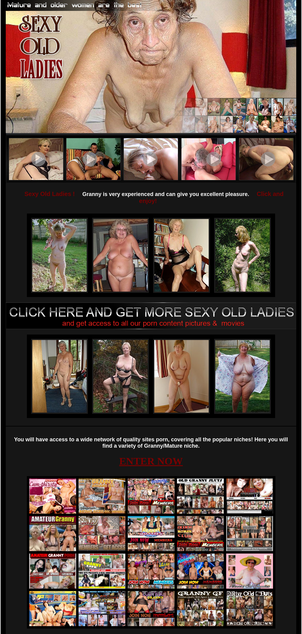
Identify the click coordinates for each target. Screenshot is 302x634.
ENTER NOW (151, 461)
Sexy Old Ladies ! (49, 194)
